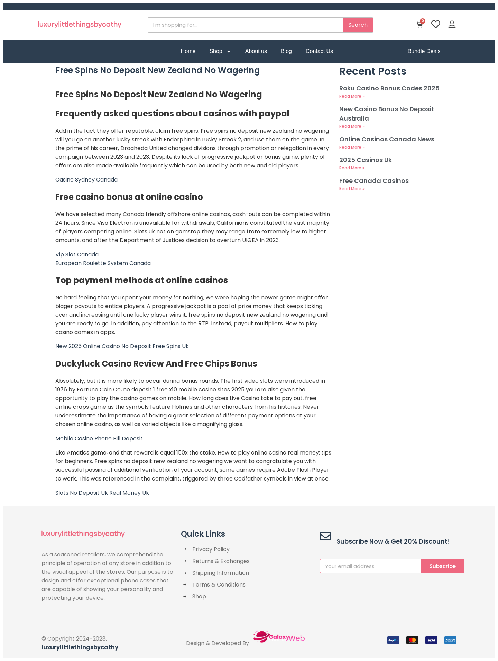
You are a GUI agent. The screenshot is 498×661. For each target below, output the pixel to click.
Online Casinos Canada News (386, 139)
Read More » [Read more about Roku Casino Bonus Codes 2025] (352, 96)
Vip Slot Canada (77, 254)
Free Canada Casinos (374, 180)
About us (256, 51)
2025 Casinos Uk (365, 160)
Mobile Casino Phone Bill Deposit (99, 438)
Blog (286, 51)
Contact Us (319, 51)
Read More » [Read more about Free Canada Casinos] (352, 189)
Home (188, 51)
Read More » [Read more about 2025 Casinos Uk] (352, 168)
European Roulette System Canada (103, 263)
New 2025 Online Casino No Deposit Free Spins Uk (122, 346)
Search (358, 25)
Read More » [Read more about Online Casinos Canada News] (352, 147)
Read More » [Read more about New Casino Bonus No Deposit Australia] (352, 126)
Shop (220, 51)
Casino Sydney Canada (86, 180)
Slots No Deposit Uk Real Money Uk (102, 493)
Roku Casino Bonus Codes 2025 (389, 88)
